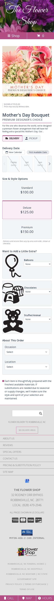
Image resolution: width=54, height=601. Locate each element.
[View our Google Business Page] (27, 482)
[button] (27, 533)
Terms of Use (27, 589)
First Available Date (38, 152)
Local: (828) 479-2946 (27, 505)
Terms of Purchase (36, 584)
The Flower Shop (27, 16)
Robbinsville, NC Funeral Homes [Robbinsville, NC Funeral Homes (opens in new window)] (26, 564)
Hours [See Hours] (45, 598)
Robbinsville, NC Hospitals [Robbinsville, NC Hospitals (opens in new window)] (27, 569)
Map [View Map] (27, 598)
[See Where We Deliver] (27, 430)
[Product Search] (27, 413)
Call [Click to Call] (9, 598)
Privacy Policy (14, 584)
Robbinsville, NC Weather (20, 574)
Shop (13, 35)
